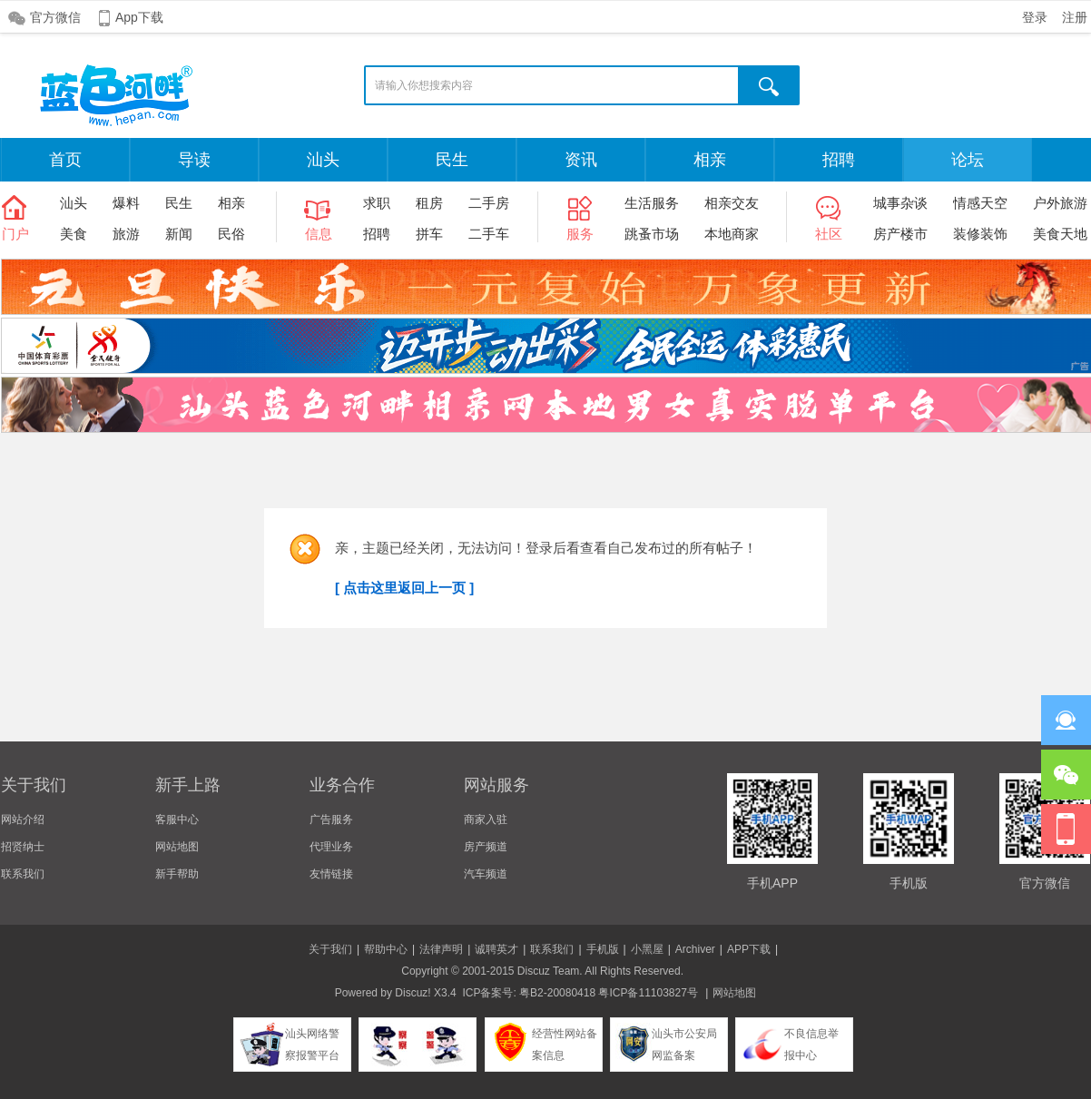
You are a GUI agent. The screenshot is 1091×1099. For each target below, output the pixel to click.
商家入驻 (485, 819)
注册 (1074, 17)
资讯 (581, 160)
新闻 (178, 233)
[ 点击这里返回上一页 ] (404, 587)
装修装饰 (980, 233)
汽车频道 (485, 874)
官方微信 (55, 17)
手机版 (602, 949)
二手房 (488, 203)
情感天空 (980, 203)
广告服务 (331, 819)
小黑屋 (647, 949)
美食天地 (1060, 233)
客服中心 (177, 819)
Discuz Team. (550, 971)
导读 (194, 160)
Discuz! (412, 992)
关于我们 (330, 949)
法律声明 (441, 949)
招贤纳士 (22, 846)
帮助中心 (386, 949)
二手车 (488, 233)
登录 (1034, 17)
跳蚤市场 (651, 233)
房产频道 (485, 846)
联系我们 (22, 874)
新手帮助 (177, 874)
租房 (429, 203)
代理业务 (331, 846)
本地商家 (731, 233)
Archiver (695, 949)
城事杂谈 (900, 203)
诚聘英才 (496, 949)
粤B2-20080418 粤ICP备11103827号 (608, 992)
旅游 (126, 233)
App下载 (139, 17)
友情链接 (331, 874)
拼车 (429, 233)
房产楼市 (900, 233)
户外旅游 (1060, 203)
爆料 (126, 203)
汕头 (323, 160)
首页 (65, 160)
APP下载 (749, 949)
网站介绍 (22, 819)
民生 (452, 160)
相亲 (709, 160)
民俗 (231, 233)
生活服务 (651, 203)
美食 (73, 233)
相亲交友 (731, 203)
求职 (376, 203)
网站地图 (177, 846)
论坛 (967, 160)
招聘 (838, 160)
